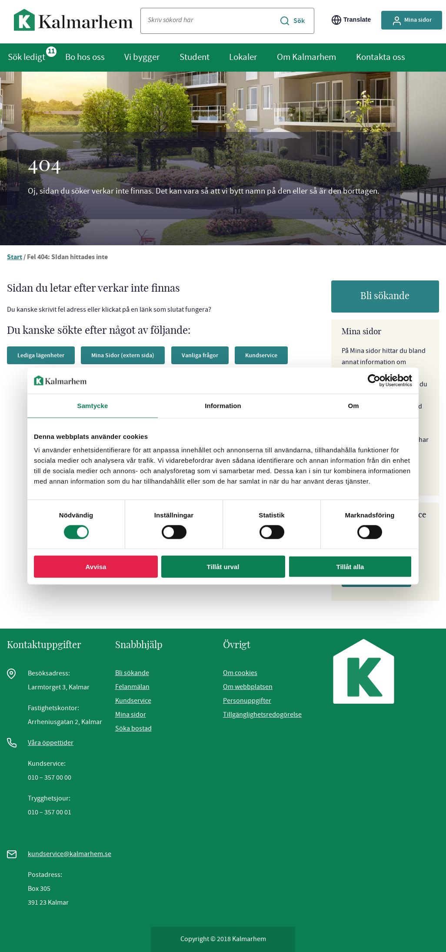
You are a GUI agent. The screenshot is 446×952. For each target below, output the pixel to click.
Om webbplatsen (248, 686)
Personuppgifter (247, 700)
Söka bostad (133, 728)
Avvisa (96, 566)
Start (15, 257)
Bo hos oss (85, 57)
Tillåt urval (223, 566)
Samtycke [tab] (92, 405)
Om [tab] (353, 405)
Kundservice (133, 700)
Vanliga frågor (217, 355)
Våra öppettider (50, 742)
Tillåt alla (350, 566)
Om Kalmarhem (306, 57)
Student (195, 57)
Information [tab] (223, 405)
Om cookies (240, 673)
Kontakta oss (380, 57)
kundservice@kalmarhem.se (69, 854)
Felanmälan (132, 686)
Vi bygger (142, 57)
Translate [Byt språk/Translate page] (351, 20)
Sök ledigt (26, 57)
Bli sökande (384, 296)
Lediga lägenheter (44, 355)
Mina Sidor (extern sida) (133, 355)
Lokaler (243, 57)
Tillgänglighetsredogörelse (262, 714)
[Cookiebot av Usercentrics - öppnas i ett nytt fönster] (374, 380)
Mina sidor (130, 714)
